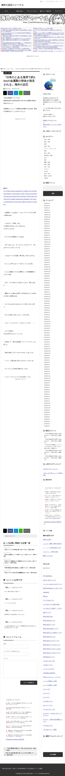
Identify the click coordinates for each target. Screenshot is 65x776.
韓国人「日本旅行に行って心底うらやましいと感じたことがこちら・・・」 (53, 501)
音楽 (45, 160)
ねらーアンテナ (48, 705)
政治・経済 (47, 153)
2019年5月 (47, 392)
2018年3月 (47, 423)
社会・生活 (9, 536)
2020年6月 (47, 362)
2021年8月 (47, 330)
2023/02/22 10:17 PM (17, 610)
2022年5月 (47, 310)
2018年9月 (47, 410)
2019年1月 (47, 401)
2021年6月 (47, 335)
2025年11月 (47, 214)
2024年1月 (47, 264)
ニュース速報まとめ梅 (50, 681)
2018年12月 (47, 403)
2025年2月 (47, 235)
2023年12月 (47, 267)
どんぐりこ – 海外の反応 (50, 551)
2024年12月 (47, 239)
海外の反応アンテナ (49, 624)
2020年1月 (47, 373)
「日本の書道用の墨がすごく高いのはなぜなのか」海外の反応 (21, 749)
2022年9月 (47, 301)
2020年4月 (47, 367)
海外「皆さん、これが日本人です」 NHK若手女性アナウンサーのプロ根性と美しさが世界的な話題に (53, 517)
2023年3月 (47, 287)
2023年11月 (47, 269)
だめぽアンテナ (48, 665)
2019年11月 (47, 378)
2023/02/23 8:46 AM (17, 622)
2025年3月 (47, 233)
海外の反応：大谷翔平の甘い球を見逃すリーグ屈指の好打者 (15, 48)
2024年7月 (47, 251)
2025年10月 (47, 217)
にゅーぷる (46, 689)
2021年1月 (47, 346)
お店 (45, 157)
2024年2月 (47, 262)
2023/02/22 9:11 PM (17, 587)
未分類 (46, 178)
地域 (45, 151)
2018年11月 (47, 405)
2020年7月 (47, 360)
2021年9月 (47, 328)
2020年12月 (47, 348)
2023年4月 (47, 285)
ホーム (43, 1)
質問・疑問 (47, 164)
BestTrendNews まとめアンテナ (53, 588)
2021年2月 (47, 344)
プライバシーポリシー (32, 11)
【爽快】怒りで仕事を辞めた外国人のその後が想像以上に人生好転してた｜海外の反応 (19, 731)
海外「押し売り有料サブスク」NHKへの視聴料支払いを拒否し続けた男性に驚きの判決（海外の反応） (48, 40)
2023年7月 (47, 278)
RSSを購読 (51, 1)
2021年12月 (47, 321)
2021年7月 (47, 333)
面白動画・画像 (48, 155)
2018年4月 (47, 421)
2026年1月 (47, 210)
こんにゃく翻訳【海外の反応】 (52, 543)
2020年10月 (47, 353)
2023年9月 (47, 273)
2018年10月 (47, 407)
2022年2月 (47, 317)
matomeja (46, 592)
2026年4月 (47, 203)
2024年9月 (47, 246)
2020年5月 (47, 364)
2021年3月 (47, 342)
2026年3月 (47, 205)
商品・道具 (47, 141)
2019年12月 (47, 376)
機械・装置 (47, 162)
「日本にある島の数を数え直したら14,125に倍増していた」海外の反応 (19, 754)
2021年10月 (47, 326)
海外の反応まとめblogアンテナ (52, 632)
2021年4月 (47, 339)
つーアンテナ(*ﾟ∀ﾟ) (48, 669)
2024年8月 (47, 248)
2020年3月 (47, 369)
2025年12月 (47, 212)
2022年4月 (47, 312)
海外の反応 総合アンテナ (50, 628)
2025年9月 (47, 219)
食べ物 (46, 171)
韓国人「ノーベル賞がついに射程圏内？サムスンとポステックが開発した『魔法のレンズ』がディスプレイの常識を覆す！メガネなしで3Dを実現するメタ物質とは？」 (48, 34)
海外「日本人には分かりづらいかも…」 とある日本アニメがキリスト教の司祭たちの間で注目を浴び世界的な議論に (48, 46)
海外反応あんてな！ (49, 657)
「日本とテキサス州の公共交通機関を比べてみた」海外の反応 (20, 572)
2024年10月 (47, 244)
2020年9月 (47, 355)
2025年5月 (47, 228)
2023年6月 (47, 280)
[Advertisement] (32, 61)
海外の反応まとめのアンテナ (52, 653)
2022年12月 (47, 294)
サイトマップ (60, 1)
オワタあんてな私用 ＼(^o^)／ (52, 608)
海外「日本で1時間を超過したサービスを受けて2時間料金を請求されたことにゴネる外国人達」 (19, 722)
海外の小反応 (47, 539)
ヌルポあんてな (48, 701)
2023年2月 (47, 289)
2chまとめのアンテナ (49, 580)
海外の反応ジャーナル (12, 5)
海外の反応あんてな (49, 620)
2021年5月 (47, 337)
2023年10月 (47, 271)
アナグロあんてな (48, 600)
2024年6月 (47, 253)
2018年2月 (47, 426)
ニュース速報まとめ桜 (50, 685)
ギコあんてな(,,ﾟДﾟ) (49, 661)
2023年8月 (47, 276)
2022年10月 (47, 298)
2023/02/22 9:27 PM (17, 599)
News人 (45, 596)
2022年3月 (47, 314)
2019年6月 (47, 389)
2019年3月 (47, 396)
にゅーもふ (46, 693)
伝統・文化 (47, 173)
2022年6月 (47, 308)
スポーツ (46, 169)
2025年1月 (47, 237)
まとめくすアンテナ (49, 709)
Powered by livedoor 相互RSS (15, 739)
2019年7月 (47, 387)
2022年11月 (47, 296)
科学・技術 (47, 139)
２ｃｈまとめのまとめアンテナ (52, 584)
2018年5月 (47, 419)
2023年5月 (47, 283)
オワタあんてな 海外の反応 (51, 604)
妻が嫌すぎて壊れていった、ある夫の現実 (43, 28)
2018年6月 (47, 417)
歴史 (45, 144)
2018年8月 (47, 412)
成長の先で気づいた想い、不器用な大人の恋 (11, 28)
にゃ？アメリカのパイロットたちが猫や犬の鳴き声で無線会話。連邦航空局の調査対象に (19, 726)
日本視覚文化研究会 (49, 673)
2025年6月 (47, 226)
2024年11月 (47, 242)
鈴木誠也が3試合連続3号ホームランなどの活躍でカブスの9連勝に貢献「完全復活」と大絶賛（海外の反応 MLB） (16, 51)
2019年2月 (47, 398)
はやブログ (46, 568)
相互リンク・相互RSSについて (45, 12)
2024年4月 (47, 258)
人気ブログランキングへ (50, 469)
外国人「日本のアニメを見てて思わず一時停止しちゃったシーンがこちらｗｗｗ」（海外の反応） (19, 717)
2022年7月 (47, 305)
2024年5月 (47, 255)
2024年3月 (47, 260)
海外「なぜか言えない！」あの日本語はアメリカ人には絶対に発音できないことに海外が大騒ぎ (53, 506)
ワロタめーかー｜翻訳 (50, 729)
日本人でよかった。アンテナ (52, 677)
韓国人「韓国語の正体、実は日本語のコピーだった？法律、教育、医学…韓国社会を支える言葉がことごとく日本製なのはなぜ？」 (15, 40)
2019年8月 (47, 385)
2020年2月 (47, 371)
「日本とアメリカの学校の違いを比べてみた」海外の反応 (18, 549)
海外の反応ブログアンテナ (51, 640)
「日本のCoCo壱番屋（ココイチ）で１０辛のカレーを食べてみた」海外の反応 (53, 446)
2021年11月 (47, 323)
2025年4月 (47, 230)
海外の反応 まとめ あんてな (51, 645)
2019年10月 (47, 380)
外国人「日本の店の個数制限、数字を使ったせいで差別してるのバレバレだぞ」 (53, 511)
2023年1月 (47, 292)
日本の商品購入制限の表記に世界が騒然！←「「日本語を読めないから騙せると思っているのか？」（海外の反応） (16, 43)
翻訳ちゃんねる (48, 555)
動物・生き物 (47, 176)
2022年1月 (47, 319)
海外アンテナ (47, 612)
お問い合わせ (19, 11)
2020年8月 (47, 358)
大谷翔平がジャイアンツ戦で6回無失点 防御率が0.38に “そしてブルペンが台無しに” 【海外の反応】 (16, 46)
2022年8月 (47, 303)
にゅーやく (46, 697)
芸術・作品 (47, 146)
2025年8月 (47, 221)
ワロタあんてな (48, 725)
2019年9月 (47, 382)
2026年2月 (47, 208)
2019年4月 (47, 394)
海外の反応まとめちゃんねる (52, 649)
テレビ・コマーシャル (50, 148)
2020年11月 (47, 351)
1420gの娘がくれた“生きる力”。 (13, 699)
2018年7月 (47, 414)
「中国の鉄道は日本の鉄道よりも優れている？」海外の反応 (19, 567)
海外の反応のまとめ (49, 636)
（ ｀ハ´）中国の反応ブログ (52, 547)
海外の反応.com (48, 616)
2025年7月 (47, 223)
